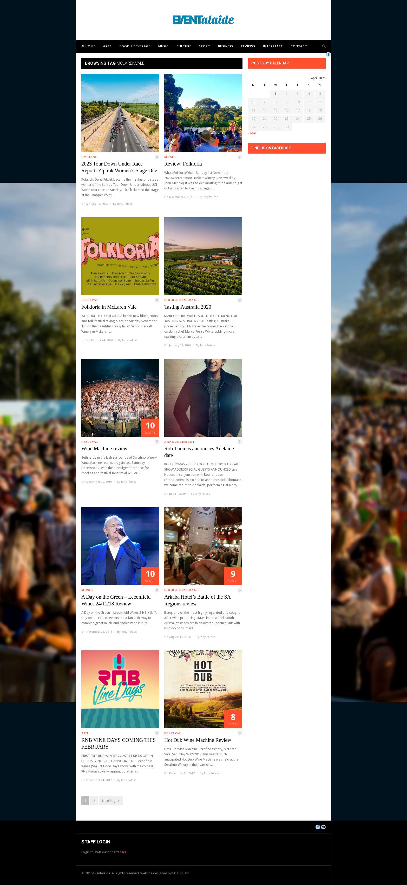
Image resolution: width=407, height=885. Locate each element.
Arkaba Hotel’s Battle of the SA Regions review (197, 600)
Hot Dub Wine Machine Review (197, 740)
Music (163, 46)
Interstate (273, 46)
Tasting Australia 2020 (187, 307)
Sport (204, 46)
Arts (107, 46)
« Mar (252, 133)
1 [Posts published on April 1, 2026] (276, 94)
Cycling (89, 157)
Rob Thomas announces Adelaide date (199, 452)
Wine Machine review (104, 448)
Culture (183, 46)
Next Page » (111, 801)
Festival (90, 300)
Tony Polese (125, 204)
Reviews (248, 46)
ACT (85, 733)
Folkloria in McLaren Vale (108, 307)
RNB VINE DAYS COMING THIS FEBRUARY (118, 743)
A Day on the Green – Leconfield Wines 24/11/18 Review (116, 600)
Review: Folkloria (183, 164)
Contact (299, 46)
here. (123, 852)
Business (225, 46)
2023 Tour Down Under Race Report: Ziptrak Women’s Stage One (119, 167)
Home (90, 46)
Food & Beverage (135, 46)
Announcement (179, 442)
